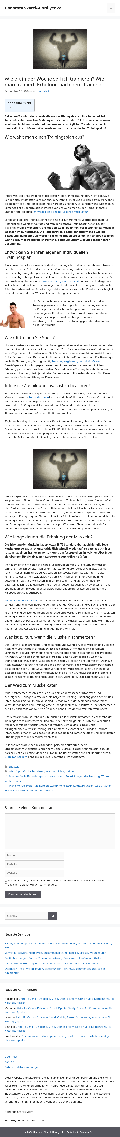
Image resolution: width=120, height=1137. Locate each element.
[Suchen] (52, 916)
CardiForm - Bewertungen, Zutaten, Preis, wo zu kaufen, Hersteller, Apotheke (52, 963)
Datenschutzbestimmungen (22, 1067)
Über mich (11, 1056)
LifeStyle (14, 766)
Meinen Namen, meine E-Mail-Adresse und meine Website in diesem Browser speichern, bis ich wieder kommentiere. (56, 882)
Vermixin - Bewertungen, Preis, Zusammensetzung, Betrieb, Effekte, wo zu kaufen (55, 953)
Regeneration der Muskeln (21, 600)
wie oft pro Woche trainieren (26, 771)
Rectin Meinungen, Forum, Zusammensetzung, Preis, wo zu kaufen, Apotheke (53, 958)
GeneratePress (87, 1132)
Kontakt (9, 1062)
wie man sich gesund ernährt (60, 281)
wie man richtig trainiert (61, 771)
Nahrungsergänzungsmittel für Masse (76, 361)
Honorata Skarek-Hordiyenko (33, 8)
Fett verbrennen (39, 397)
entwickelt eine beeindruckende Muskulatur (60, 212)
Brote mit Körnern (16, 757)
